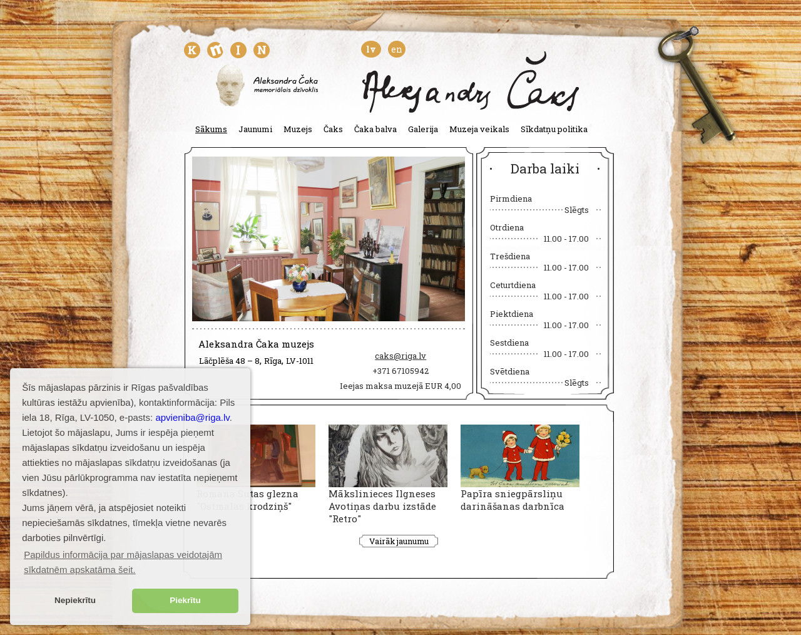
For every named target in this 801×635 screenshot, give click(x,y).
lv (371, 49)
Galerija (423, 129)
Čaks (333, 129)
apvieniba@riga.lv (192, 417)
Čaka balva (375, 129)
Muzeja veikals (479, 129)
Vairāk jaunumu (399, 541)
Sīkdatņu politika (554, 129)
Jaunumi (255, 129)
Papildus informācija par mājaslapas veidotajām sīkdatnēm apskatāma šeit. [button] (123, 562)
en (396, 49)
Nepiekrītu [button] (75, 600)
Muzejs (297, 129)
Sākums (211, 129)
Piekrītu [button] (185, 600)
